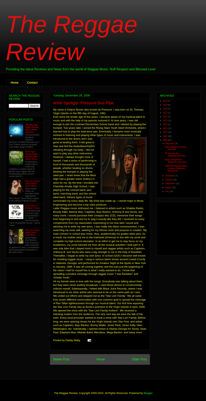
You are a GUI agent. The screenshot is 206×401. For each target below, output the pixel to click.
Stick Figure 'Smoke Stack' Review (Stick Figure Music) (31, 155)
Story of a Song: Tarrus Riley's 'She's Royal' (32, 183)
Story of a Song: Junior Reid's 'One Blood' (32, 232)
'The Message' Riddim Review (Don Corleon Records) (32, 128)
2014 (165, 124)
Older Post (139, 359)
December (170, 143)
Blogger (148, 393)
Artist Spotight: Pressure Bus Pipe (83, 103)
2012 (165, 128)
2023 (165, 101)
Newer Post (61, 359)
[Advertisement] (21, 275)
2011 (165, 132)
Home (15, 82)
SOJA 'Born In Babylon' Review (32, 207)
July (167, 191)
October (169, 180)
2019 (165, 105)
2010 (165, 136)
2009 (165, 140)
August (168, 187)
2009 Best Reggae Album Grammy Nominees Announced (176, 168)
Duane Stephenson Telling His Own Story (176, 161)
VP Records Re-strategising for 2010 (175, 154)
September (170, 183)
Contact (32, 82)
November (170, 176)
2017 (165, 113)
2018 (165, 109)
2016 (165, 117)
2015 (165, 121)
